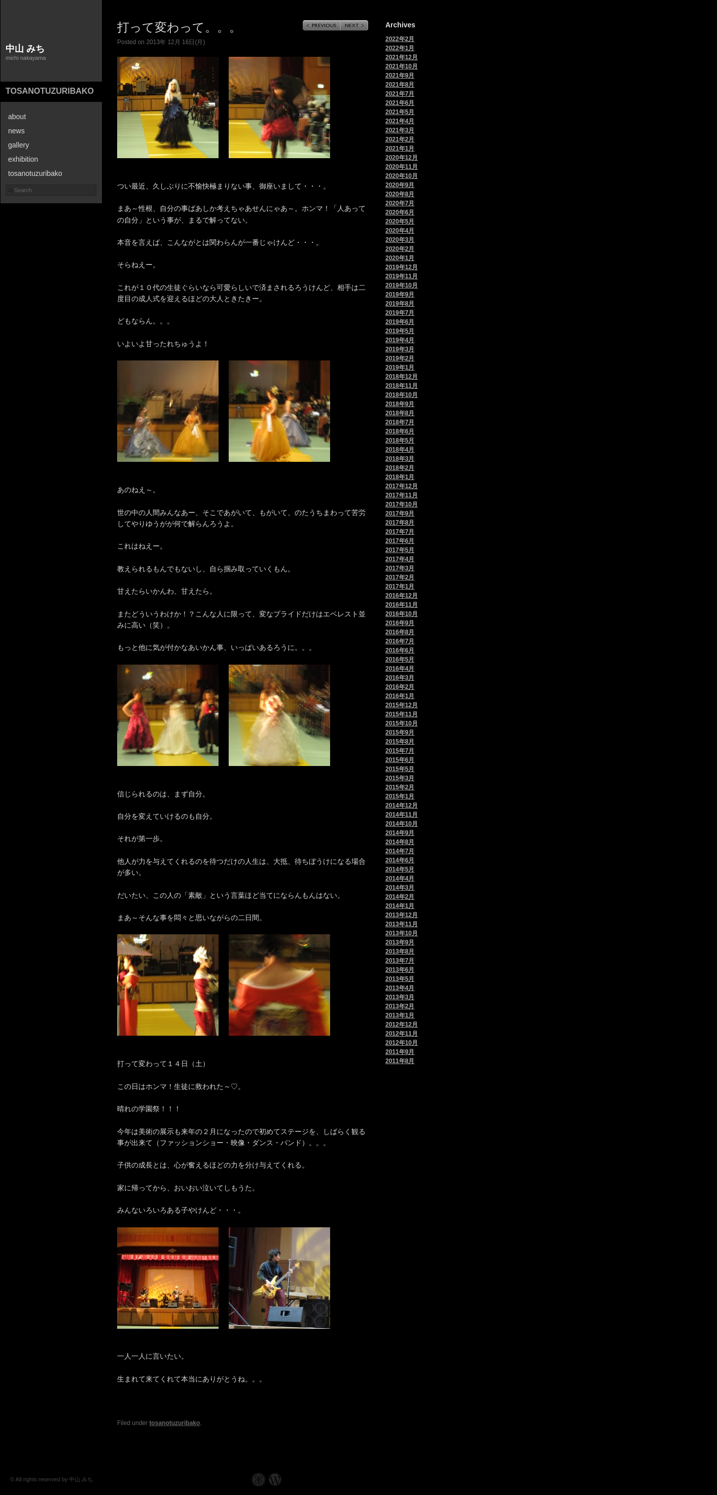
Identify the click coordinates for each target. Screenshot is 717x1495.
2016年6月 (399, 650)
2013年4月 (399, 988)
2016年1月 (399, 696)
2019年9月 (399, 294)
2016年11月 (401, 604)
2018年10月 (401, 394)
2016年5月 (399, 659)
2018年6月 (399, 431)
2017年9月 (399, 513)
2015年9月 (399, 732)
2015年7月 (399, 750)
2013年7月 (399, 960)
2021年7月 (399, 93)
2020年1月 (399, 258)
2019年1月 (399, 367)
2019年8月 (399, 303)
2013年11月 (401, 924)
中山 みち (25, 48)
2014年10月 (401, 823)
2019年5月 (399, 331)
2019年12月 (401, 267)
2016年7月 (399, 641)
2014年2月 (399, 896)
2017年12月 (401, 486)
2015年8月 (399, 741)
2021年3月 (399, 130)
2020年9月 (399, 185)
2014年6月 (399, 860)
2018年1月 (399, 477)
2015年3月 (399, 778)
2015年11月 (401, 714)
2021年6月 (399, 102)
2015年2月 (399, 787)
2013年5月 (399, 978)
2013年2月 (399, 1006)
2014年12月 (401, 805)
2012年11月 (401, 1033)
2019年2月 (399, 358)
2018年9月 (399, 404)
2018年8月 (399, 413)
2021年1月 (399, 148)
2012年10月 (401, 1042)
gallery (18, 145)
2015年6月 (399, 759)
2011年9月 (399, 1051)
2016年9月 (399, 623)
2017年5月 (399, 550)
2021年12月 (401, 57)
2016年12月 (401, 595)
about (17, 117)
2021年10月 (401, 66)
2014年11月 (401, 814)
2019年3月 (399, 349)
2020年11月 (401, 166)
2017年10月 (401, 504)
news (16, 131)
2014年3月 (399, 887)
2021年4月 (399, 121)
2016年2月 (399, 686)
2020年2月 (399, 248)
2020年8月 (399, 194)
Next (354, 25)
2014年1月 (399, 905)
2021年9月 (399, 75)
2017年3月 (399, 568)
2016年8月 (399, 632)
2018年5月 (399, 440)
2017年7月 (399, 531)
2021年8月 (399, 84)
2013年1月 (399, 1015)
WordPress (275, 1479)
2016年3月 (399, 677)
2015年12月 (401, 705)
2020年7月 (399, 203)
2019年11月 (401, 276)
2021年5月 (399, 112)
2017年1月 (399, 586)
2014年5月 (399, 869)
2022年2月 (399, 39)
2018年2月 (399, 467)
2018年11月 (401, 385)
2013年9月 (399, 942)
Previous (322, 25)
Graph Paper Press (259, 1479)
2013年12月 (401, 915)
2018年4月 (399, 449)
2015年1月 (399, 796)
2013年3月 (399, 997)
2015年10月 (401, 723)
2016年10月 (401, 613)
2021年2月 (399, 139)
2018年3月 (399, 458)
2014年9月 (399, 832)
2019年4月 (399, 340)
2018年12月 (401, 376)
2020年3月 (399, 239)
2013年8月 (399, 951)
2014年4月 (399, 878)
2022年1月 (399, 48)
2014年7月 (399, 851)
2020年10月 (401, 175)
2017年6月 (399, 540)
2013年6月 (399, 969)
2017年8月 (399, 522)
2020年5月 (399, 221)
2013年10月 (401, 933)
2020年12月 (401, 157)
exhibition (23, 159)
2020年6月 (399, 212)
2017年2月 (399, 577)
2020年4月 (399, 230)
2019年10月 (401, 285)
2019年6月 (399, 321)
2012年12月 (401, 1024)
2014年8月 (399, 842)
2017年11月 (401, 495)
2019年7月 (399, 312)
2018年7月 (399, 422)
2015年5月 (399, 769)
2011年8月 (399, 1061)
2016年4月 (399, 668)
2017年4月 (399, 559)
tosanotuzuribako (50, 91)
